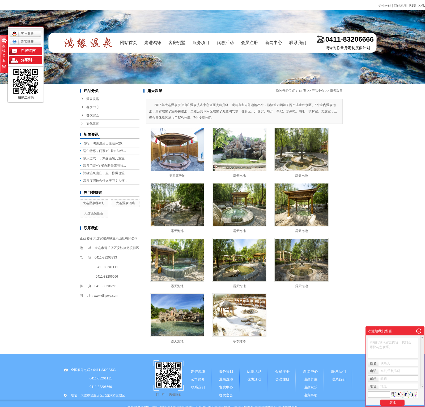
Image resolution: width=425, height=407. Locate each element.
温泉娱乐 (310, 387)
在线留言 (28, 51)
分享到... (28, 60)
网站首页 (128, 42)
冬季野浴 (239, 341)
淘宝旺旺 (23, 42)
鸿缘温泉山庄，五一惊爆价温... (105, 173)
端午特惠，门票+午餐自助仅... (104, 151)
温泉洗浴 (92, 99)
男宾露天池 (177, 176)
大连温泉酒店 (125, 203)
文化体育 (92, 123)
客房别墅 (176, 42)
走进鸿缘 (152, 42)
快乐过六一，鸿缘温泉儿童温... (105, 158)
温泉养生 (310, 379)
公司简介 (198, 379)
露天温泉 (336, 91)
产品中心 (318, 91)
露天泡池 (239, 176)
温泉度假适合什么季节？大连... (105, 180)
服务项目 (201, 42)
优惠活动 (225, 42)
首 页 (302, 91)
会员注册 (249, 42)
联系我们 (297, 42)
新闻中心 (273, 42)
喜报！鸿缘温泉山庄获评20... (103, 143)
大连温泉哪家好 (94, 203)
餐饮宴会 (92, 115)
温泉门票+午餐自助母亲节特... (104, 166)
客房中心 (92, 107)
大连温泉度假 (93, 213)
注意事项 (310, 395)
